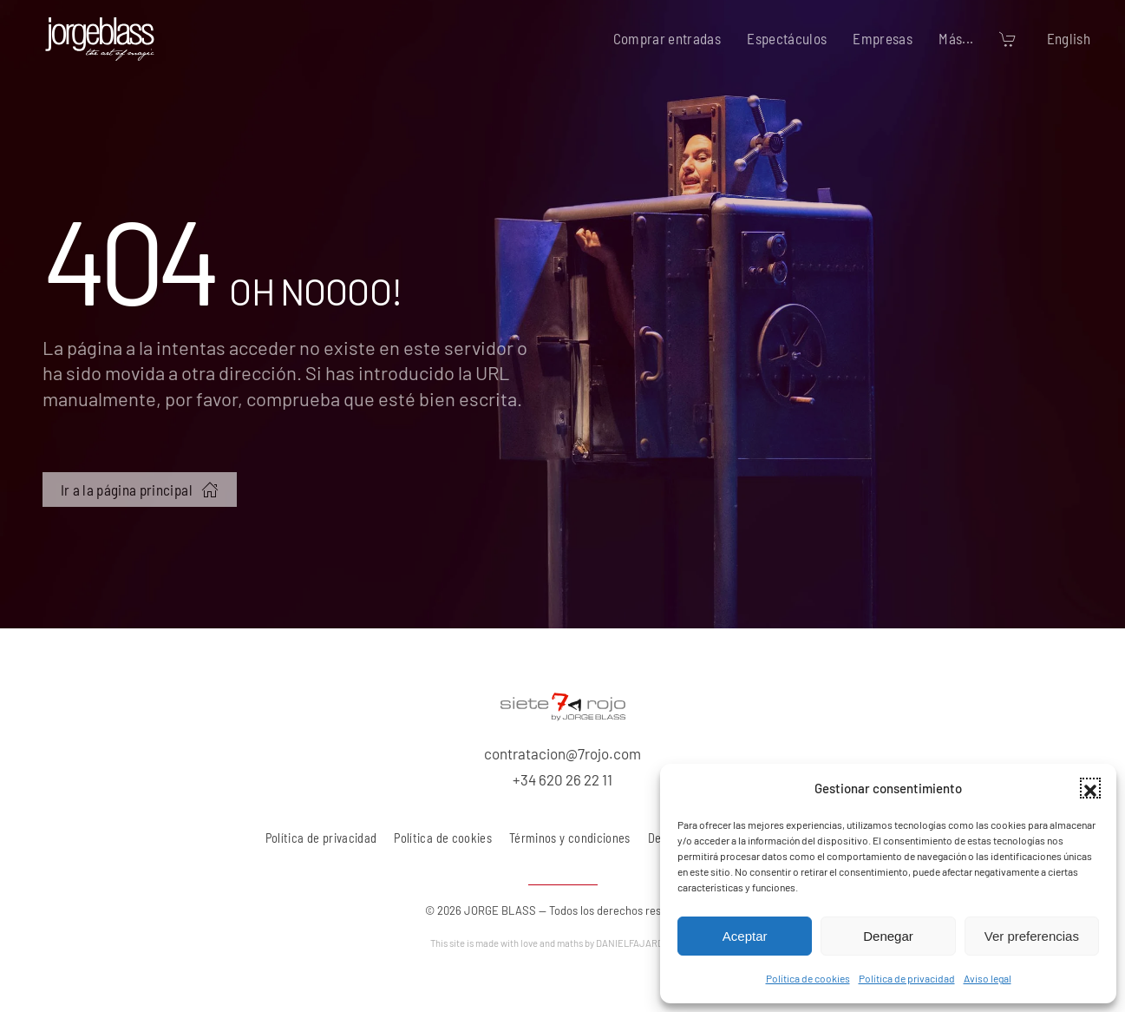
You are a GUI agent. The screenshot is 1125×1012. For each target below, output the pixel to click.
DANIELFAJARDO (646, 943)
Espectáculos (787, 38)
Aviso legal (987, 978)
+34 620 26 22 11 (562, 779)
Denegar (888, 936)
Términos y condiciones (570, 838)
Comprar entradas (667, 38)
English (1068, 38)
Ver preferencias (1031, 936)
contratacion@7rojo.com (562, 753)
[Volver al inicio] (100, 39)
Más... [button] (956, 38)
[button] (1090, 788)
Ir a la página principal (140, 489)
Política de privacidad (907, 978)
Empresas (882, 38)
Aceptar (745, 936)
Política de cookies (808, 978)
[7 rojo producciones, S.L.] (563, 704)
